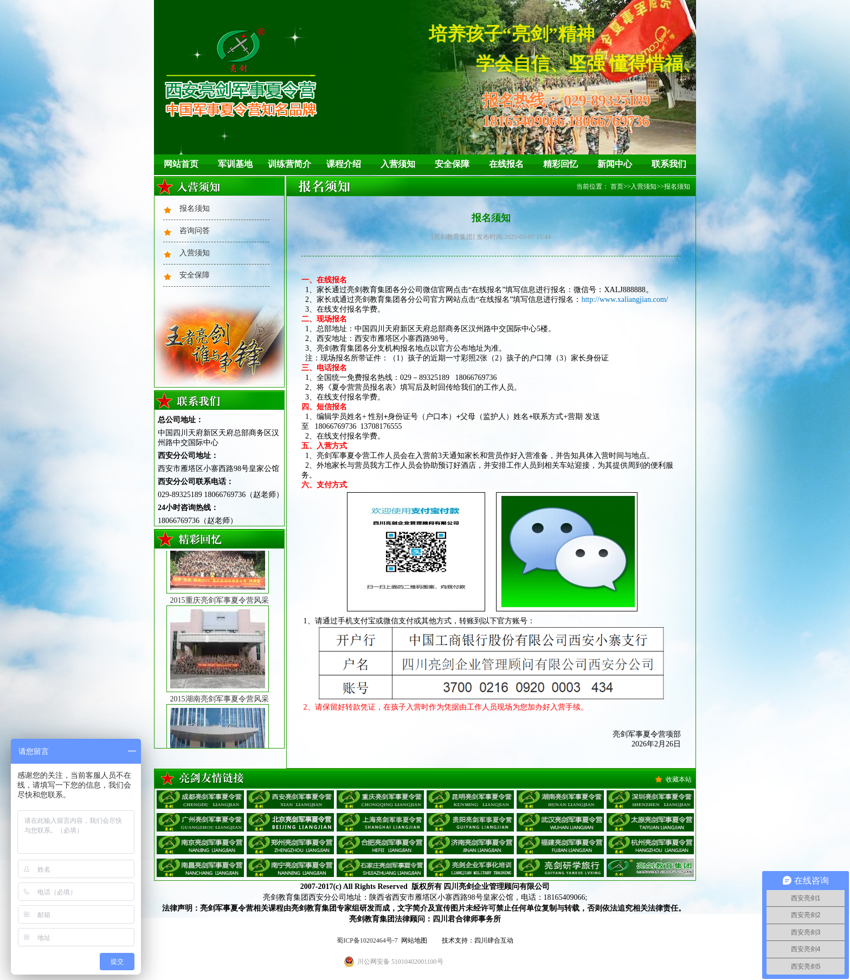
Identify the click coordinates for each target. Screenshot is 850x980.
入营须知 (398, 164)
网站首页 (181, 164)
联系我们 (669, 164)
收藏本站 (679, 779)
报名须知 (194, 208)
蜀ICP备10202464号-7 (367, 940)
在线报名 (506, 164)
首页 (616, 186)
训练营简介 (289, 164)
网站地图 (414, 940)
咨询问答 (194, 231)
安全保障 (452, 164)
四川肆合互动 (493, 940)
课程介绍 (343, 164)
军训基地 (235, 164)
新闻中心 (614, 164)
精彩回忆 (560, 164)
